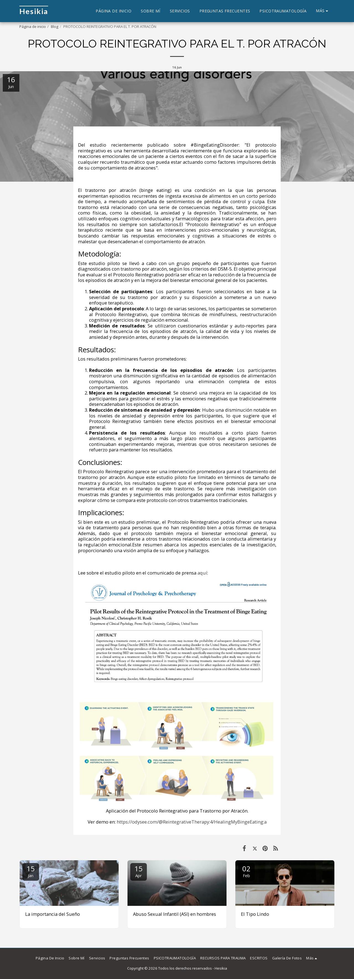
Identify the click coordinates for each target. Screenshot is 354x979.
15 (30, 871)
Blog (54, 26)
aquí (202, 573)
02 (246, 871)
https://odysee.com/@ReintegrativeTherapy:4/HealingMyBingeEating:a (192, 822)
